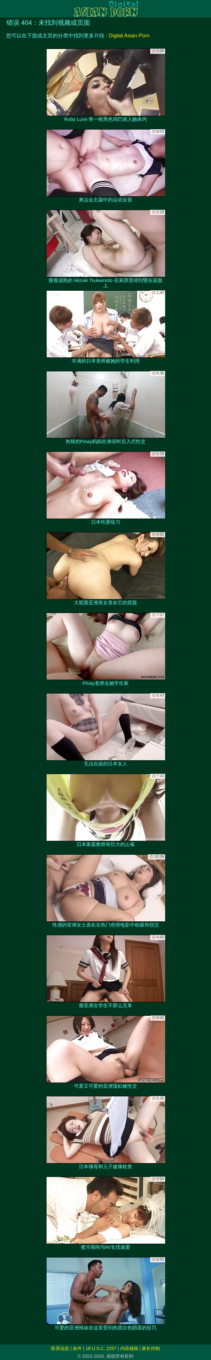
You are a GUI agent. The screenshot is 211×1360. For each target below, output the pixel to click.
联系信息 (60, 1348)
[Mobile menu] (6, 9)
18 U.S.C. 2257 (101, 1348)
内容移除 (129, 1348)
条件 (77, 1348)
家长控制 (151, 1348)
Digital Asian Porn (129, 35)
